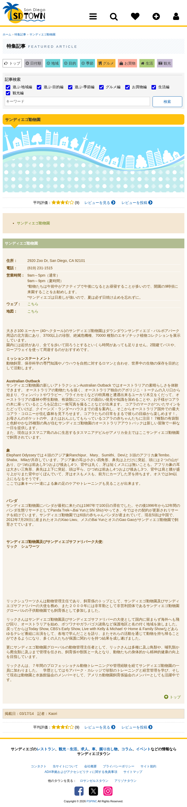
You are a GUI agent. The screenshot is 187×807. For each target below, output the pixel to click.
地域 (55, 63)
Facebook (79, 790)
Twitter (93, 790)
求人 (84, 749)
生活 (149, 63)
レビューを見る (99, 202)
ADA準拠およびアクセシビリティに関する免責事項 (81, 771)
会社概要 (90, 766)
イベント (143, 749)
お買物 (129, 63)
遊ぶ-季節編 (84, 87)
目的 (72, 63)
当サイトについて (65, 766)
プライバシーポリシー (118, 766)
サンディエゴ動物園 (41, 34)
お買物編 (139, 87)
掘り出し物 (108, 749)
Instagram (108, 790)
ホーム (7, 34)
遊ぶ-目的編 (53, 87)
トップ (14, 63)
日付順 (35, 63)
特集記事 (20, 34)
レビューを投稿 (137, 202)
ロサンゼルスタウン (94, 780)
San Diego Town (26, 14)
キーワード (15, 101)
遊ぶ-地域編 (22, 87)
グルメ (108, 63)
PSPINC (92, 800)
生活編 (163, 87)
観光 (167, 63)
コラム (126, 749)
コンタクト (39, 766)
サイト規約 (148, 766)
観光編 (18, 93)
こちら (32, 304)
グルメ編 (113, 87)
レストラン (46, 749)
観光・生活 (68, 749)
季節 (89, 63)
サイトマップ (132, 771)
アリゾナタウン (125, 780)
